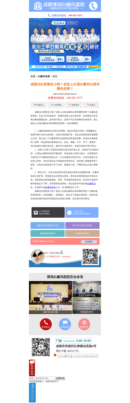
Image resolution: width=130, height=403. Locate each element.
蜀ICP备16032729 (67, 351)
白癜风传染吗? (82, 233)
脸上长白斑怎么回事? (82, 225)
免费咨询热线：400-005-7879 (65, 97)
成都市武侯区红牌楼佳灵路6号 (65, 94)
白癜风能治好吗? (47, 233)
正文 (54, 76)
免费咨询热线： (65, 15)
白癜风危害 (44, 76)
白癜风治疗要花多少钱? (48, 225)
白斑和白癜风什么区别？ (43, 241)
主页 (32, 76)
